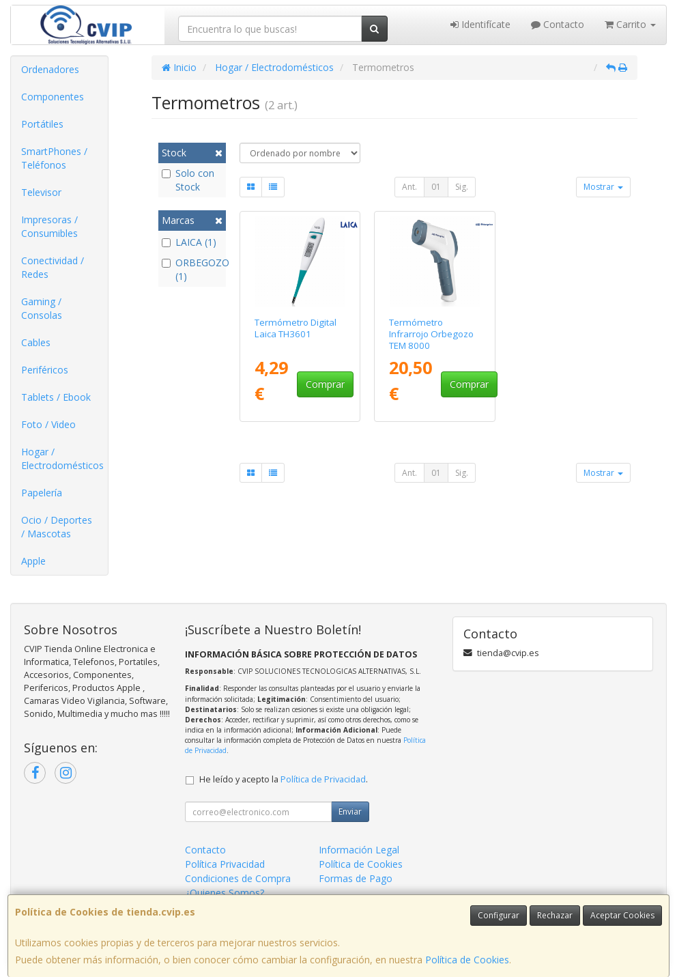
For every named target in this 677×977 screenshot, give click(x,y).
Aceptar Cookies (622, 915)
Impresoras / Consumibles (49, 226)
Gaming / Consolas (41, 308)
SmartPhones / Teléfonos (54, 158)
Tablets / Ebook (56, 397)
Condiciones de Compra (238, 878)
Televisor (41, 192)
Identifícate (480, 24)
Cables (36, 342)
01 (436, 187)
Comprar (325, 384)
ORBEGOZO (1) (192, 269)
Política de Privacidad (323, 779)
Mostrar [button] (603, 187)
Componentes (52, 96)
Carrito (630, 24)
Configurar (498, 915)
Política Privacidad (225, 864)
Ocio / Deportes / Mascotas (56, 526)
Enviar (350, 811)
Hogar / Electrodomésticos (62, 458)
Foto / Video (48, 424)
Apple (33, 560)
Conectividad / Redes (52, 267)
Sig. (461, 187)
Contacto (557, 24)
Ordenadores (50, 69)
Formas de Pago (355, 878)
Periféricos (44, 369)
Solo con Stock (188, 180)
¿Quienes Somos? (224, 892)
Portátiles (42, 123)
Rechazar (555, 915)
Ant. (409, 187)
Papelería (41, 492)
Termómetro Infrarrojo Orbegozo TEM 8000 (431, 334)
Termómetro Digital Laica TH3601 (295, 328)
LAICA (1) (189, 242)
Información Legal (359, 849)
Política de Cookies (467, 959)
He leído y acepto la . (283, 779)
